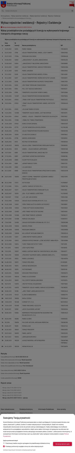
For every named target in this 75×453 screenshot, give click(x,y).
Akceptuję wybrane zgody (62, 444)
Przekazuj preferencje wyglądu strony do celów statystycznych (23, 446)
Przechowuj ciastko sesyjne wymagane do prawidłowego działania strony (26, 443)
